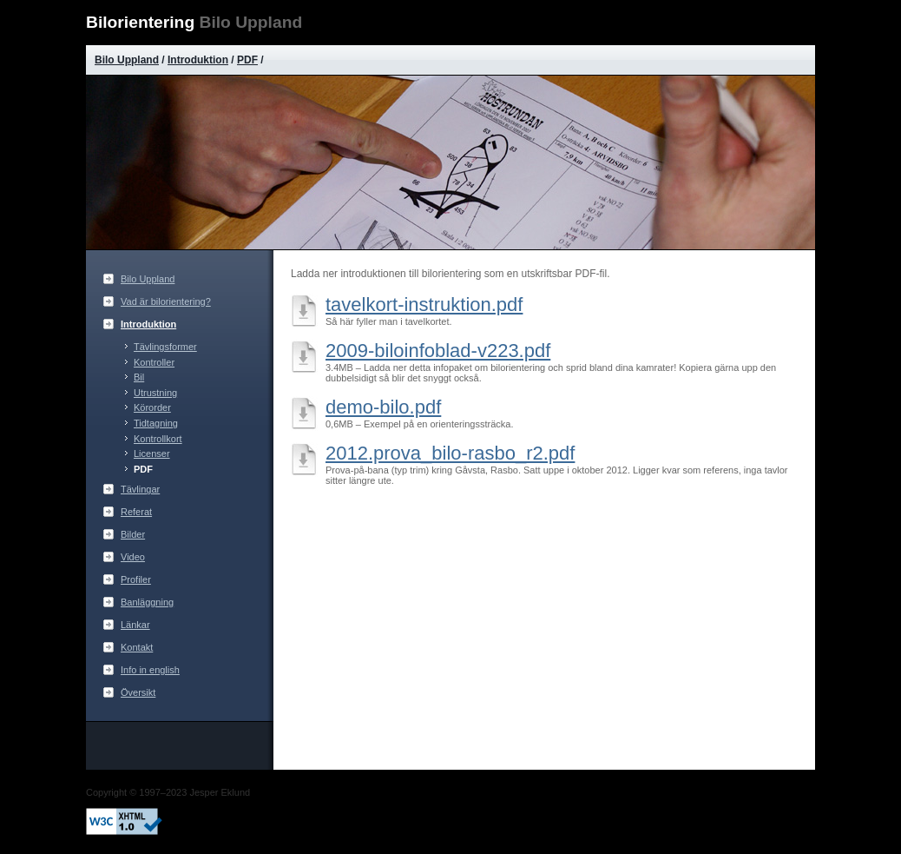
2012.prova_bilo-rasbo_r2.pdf (450, 453)
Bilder (133, 534)
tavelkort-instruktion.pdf (424, 304)
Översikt (138, 692)
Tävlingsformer (165, 346)
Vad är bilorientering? (166, 301)
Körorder (152, 407)
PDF (247, 60)
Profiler (136, 579)
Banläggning (147, 602)
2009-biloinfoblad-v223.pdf (438, 350)
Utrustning (155, 392)
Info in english (150, 670)
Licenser (152, 453)
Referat (136, 511)
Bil (139, 377)
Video (133, 557)
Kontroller (154, 362)
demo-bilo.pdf (383, 407)
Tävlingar (140, 489)
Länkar (135, 624)
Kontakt (137, 647)
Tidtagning (156, 423)
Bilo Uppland (127, 60)
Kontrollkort (158, 439)
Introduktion (198, 60)
